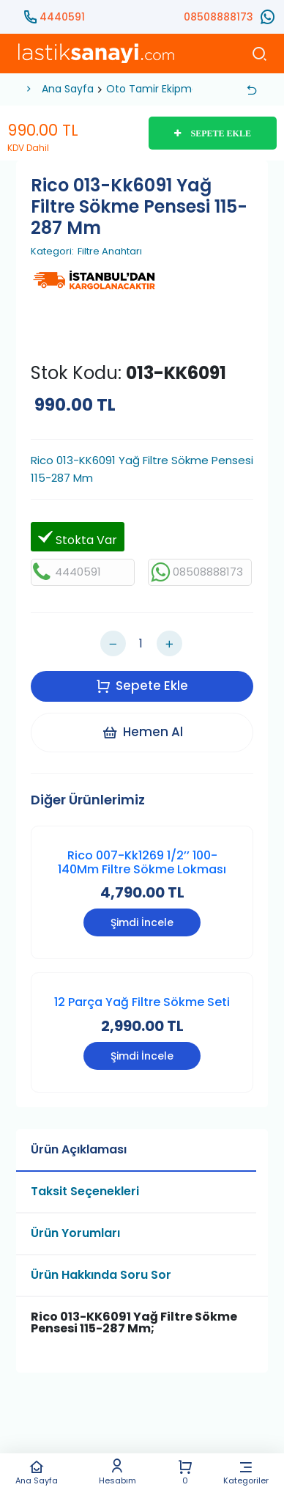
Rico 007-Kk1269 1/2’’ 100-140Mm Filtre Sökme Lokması (142, 862)
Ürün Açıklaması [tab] (79, 1149)
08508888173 (218, 17)
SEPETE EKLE (212, 133)
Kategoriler (246, 1472)
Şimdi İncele (142, 922)
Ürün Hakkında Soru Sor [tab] (101, 1274)
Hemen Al (142, 732)
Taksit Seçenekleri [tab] (85, 1191)
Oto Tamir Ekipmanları (163, 89)
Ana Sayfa (36, 1472)
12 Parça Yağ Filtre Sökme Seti (142, 1002)
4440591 (62, 17)
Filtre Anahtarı (110, 251)
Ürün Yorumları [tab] (75, 1233)
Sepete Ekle (142, 685)
